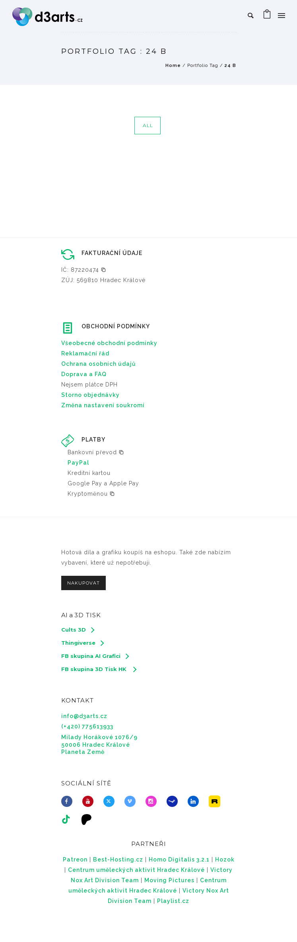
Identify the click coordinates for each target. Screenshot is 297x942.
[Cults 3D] (77, 629)
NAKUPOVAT (83, 583)
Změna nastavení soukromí (103, 405)
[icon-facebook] (68, 801)
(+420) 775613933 (87, 726)
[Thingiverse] (82, 643)
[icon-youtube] (89, 801)
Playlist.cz (173, 901)
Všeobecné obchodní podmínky (109, 343)
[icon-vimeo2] (132, 801)
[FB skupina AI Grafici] (94, 656)
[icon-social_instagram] (153, 801)
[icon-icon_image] (216, 801)
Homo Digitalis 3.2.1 (179, 859)
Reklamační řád (85, 353)
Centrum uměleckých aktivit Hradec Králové (136, 870)
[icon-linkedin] (195, 801)
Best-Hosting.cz (118, 859)
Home (173, 65)
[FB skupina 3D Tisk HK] (98, 669)
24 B (230, 65)
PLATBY (93, 439)
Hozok (225, 859)
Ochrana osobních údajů (98, 364)
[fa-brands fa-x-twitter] (110, 801)
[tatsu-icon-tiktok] (68, 819)
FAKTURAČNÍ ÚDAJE (112, 253)
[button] (83, 270)
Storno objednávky (90, 395)
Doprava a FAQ (84, 374)
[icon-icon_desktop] (88, 819)
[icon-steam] (174, 801)
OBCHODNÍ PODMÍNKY (116, 326)
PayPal (78, 462)
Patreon (75, 859)
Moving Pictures (169, 880)
